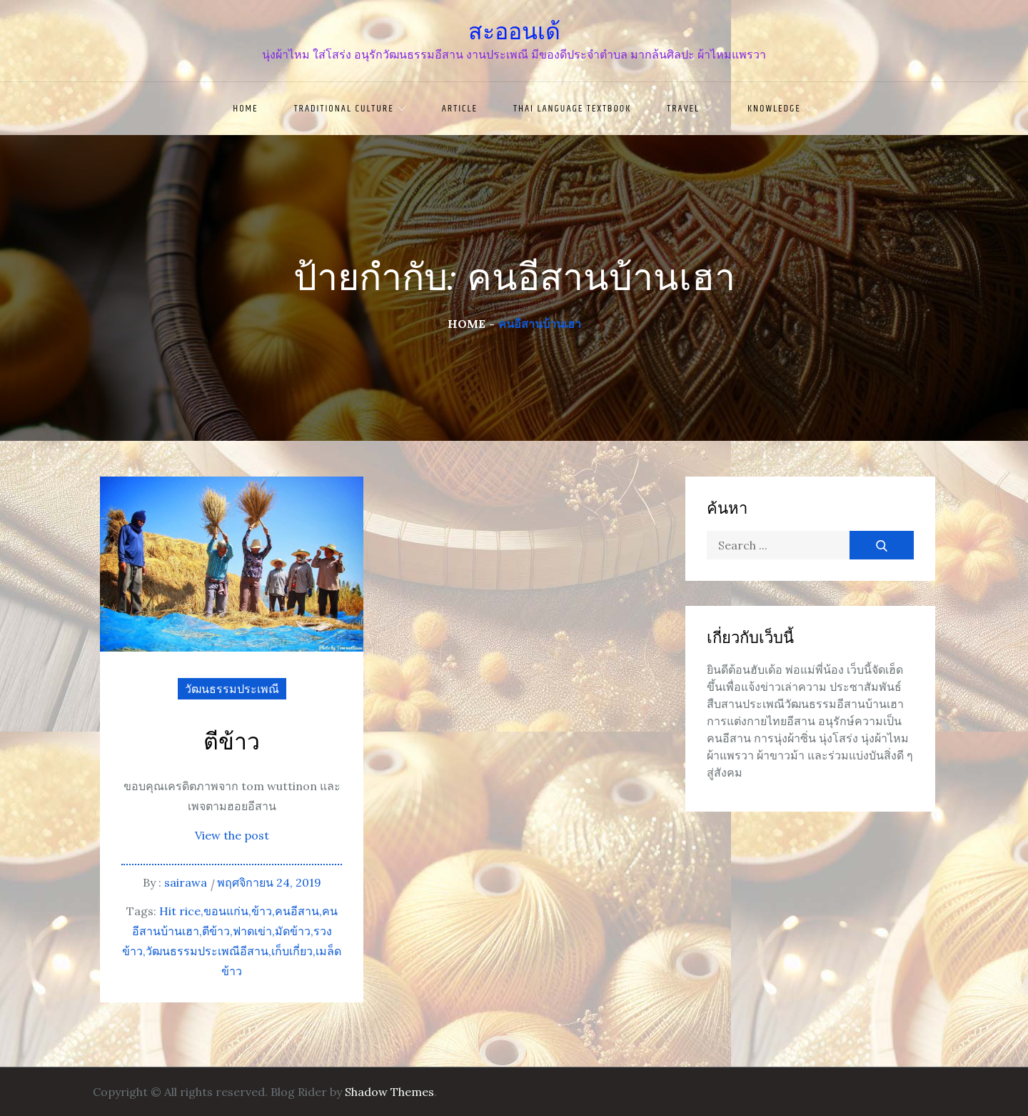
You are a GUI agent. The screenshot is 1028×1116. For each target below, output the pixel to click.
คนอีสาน (297, 911)
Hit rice (180, 911)
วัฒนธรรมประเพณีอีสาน (207, 951)
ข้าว (261, 911)
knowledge (780, 108)
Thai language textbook (572, 108)
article (460, 108)
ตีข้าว (231, 743)
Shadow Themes (389, 1092)
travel (689, 108)
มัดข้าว (293, 931)
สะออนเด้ (514, 31)
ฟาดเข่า (252, 931)
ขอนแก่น (225, 911)
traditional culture (350, 108)
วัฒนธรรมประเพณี (232, 689)
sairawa (185, 882)
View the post (232, 835)
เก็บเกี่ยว (292, 951)
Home (245, 108)
